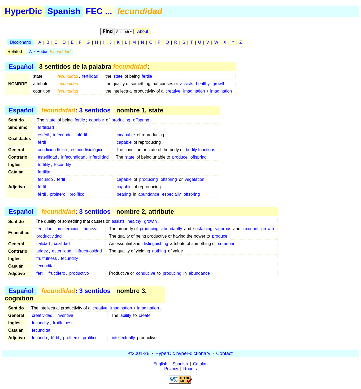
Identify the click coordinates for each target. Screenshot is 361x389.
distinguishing (155, 243)
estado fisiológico (87, 149)
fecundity (62, 164)
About (142, 31)
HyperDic (23, 11)
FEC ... (99, 11)
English (160, 364)
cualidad (62, 243)
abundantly (171, 228)
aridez (42, 251)
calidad (43, 243)
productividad (49, 236)
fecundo (45, 179)
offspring (141, 120)
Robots (190, 368)
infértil (81, 135)
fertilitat (45, 172)
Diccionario (20, 42)
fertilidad (90, 76)
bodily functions (200, 149)
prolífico (76, 194)
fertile (147, 76)
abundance (148, 194)
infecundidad (73, 157)
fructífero (57, 273)
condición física (52, 149)
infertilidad (99, 157)
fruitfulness (46, 258)
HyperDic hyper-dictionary (182, 353)
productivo (79, 273)
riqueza (90, 228)
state (118, 76)
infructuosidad (88, 251)
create (144, 315)
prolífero (58, 194)
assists (186, 83)
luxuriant (250, 228)
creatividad (42, 315)
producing (121, 120)
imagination (194, 91)
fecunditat (45, 266)
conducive (145, 273)
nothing (159, 251)
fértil (42, 142)
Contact (224, 353)
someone (227, 243)
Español (21, 66)
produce (180, 157)
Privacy (171, 368)
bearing (124, 194)
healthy (203, 83)
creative (173, 91)
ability (125, 315)
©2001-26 (138, 353)
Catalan (200, 364)
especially (171, 194)
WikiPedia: (50, 51)
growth (218, 83)
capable (96, 120)
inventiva (64, 315)
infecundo (62, 135)
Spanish (63, 11)
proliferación (68, 228)
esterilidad (47, 157)
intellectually (123, 337)
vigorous (223, 228)
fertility (44, 164)
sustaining (202, 228)
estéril (43, 135)
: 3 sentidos (76, 110)
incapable (126, 135)
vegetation (194, 179)
